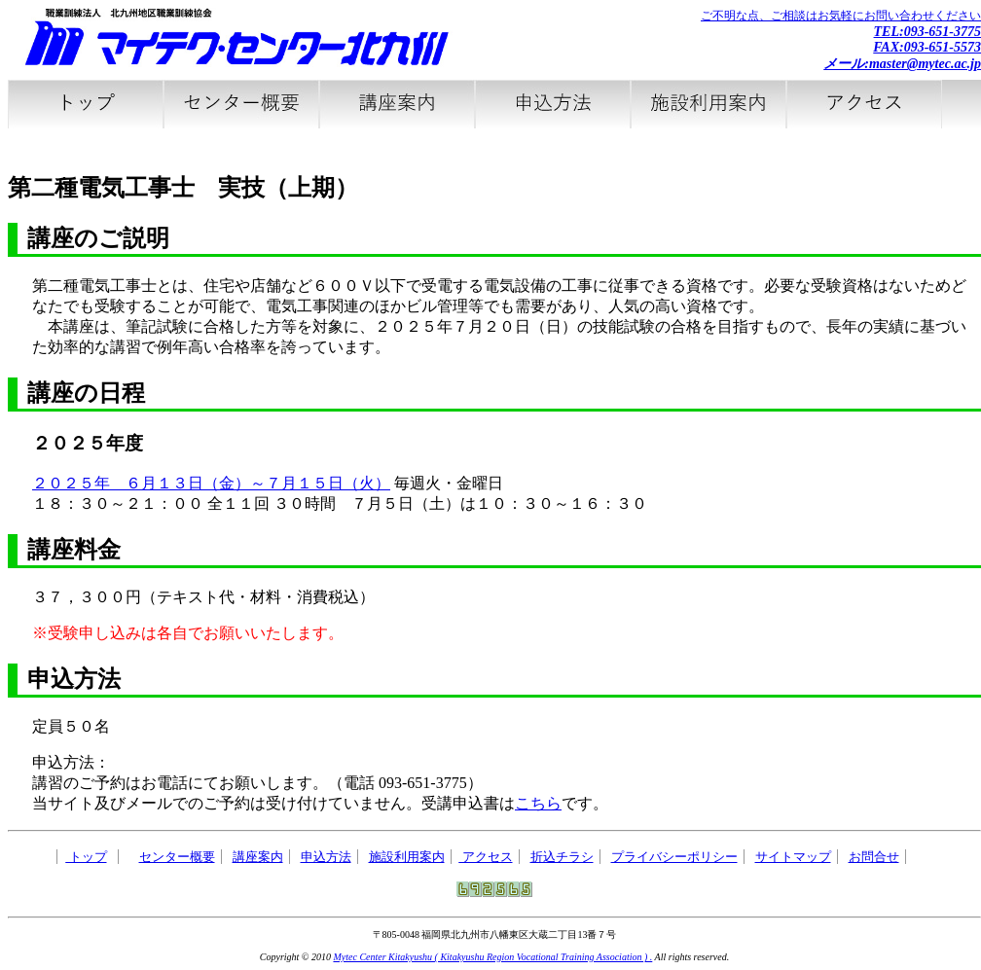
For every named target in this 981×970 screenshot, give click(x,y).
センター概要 (177, 856)
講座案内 (258, 856)
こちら (538, 803)
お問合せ (874, 856)
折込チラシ (562, 856)
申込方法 (326, 856)
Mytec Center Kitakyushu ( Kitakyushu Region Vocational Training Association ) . (492, 957)
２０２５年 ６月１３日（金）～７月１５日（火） (211, 483)
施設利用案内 (407, 856)
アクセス (485, 856)
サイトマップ (793, 856)
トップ (85, 856)
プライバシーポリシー (674, 856)
